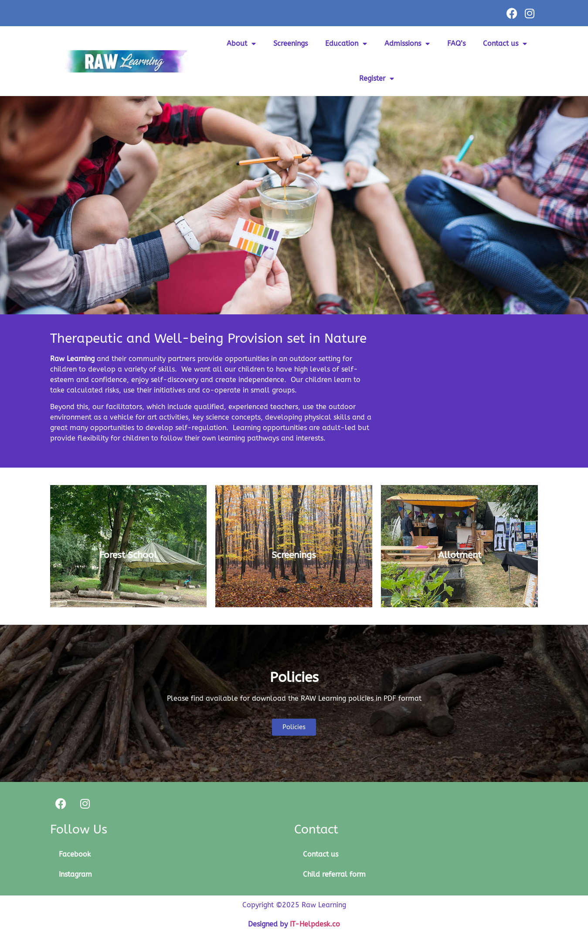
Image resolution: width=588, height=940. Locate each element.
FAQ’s (456, 43)
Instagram (75, 874)
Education (346, 44)
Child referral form (334, 874)
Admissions (407, 44)
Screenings (290, 43)
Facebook (75, 854)
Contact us (505, 44)
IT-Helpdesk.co (315, 924)
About (241, 44)
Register (376, 78)
